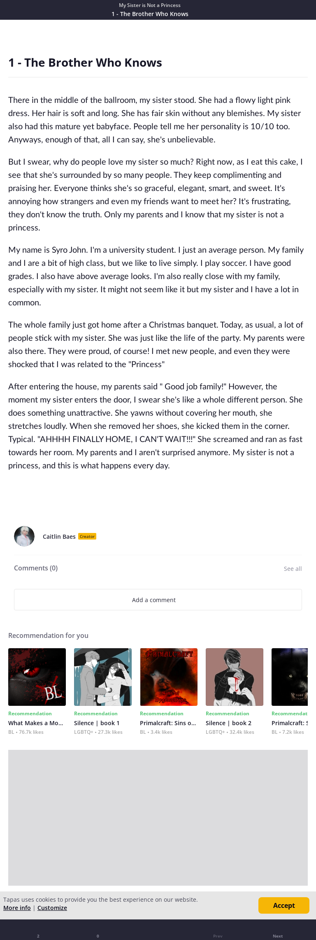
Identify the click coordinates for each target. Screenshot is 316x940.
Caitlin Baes (59, 536)
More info (17, 908)
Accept (284, 905)
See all (293, 568)
